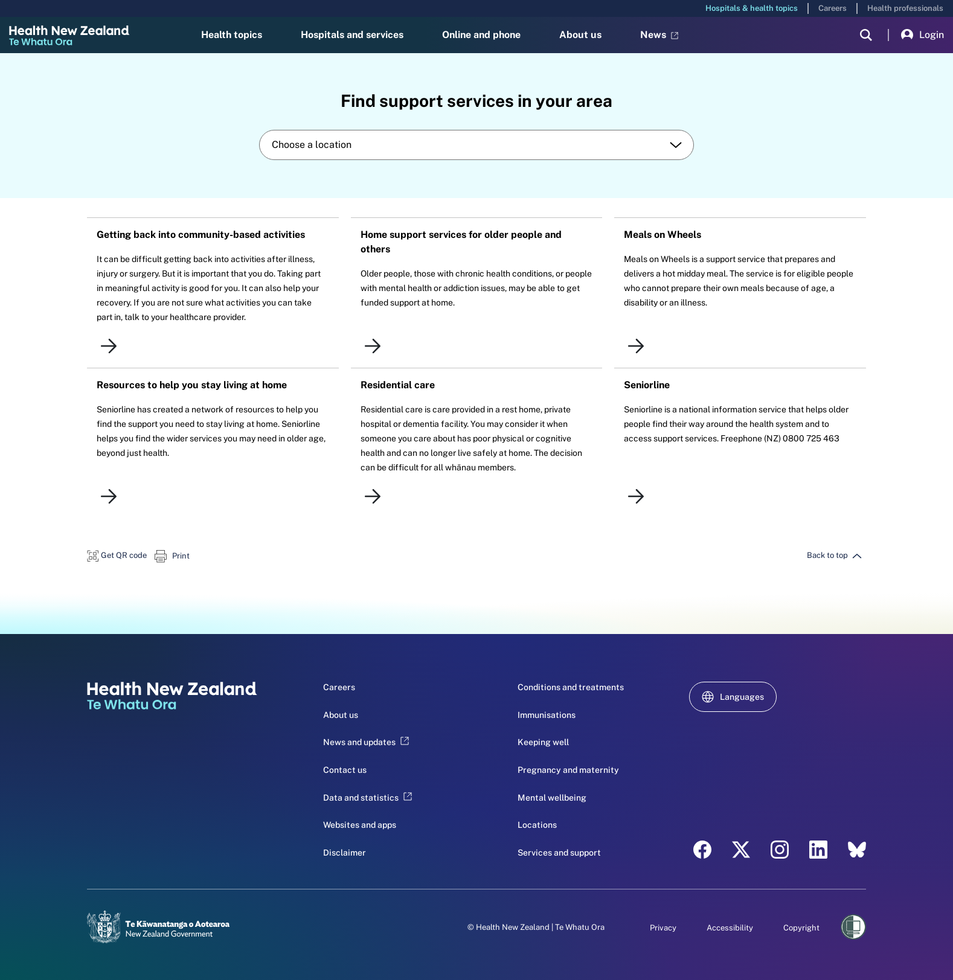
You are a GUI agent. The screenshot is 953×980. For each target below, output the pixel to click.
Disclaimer (344, 852)
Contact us (345, 770)
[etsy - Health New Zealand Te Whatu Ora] (857, 850)
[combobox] (476, 145)
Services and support (559, 852)
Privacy (663, 927)
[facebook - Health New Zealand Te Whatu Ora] (702, 850)
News (659, 34)
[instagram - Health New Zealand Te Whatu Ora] (780, 850)
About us (580, 34)
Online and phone (481, 34)
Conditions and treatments (571, 687)
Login (922, 35)
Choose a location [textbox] (311, 144)
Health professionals (905, 8)
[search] (866, 35)
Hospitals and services (352, 34)
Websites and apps (359, 825)
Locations (537, 825)
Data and (367, 797)
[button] (117, 555)
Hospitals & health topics (751, 8)
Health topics (231, 34)
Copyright (801, 927)
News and (366, 742)
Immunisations (547, 715)
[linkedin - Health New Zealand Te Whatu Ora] (818, 850)
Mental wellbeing (552, 797)
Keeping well (543, 742)
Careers (832, 8)
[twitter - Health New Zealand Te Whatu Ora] (741, 850)
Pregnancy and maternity (568, 770)
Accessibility (730, 927)
